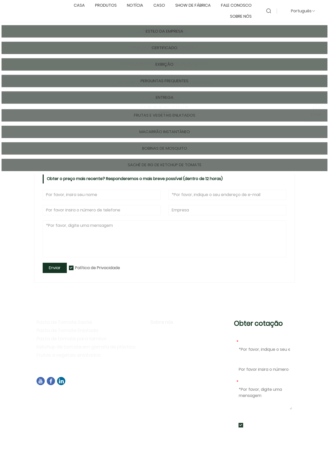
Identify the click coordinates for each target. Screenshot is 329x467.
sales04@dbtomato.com (69, 407)
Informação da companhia (181, 333)
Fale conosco (239, 5)
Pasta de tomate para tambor (71, 338)
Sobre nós (243, 17)
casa (82, 5)
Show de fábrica (195, 5)
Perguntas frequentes (175, 362)
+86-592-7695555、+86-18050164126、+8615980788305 (100, 414)
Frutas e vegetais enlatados (68, 355)
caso (161, 5)
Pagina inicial (53, 71)
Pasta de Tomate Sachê (64, 322)
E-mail (243, 342)
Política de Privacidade (97, 268)
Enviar (55, 268)
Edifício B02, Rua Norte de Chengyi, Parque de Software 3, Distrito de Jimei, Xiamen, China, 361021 (132, 398)
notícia (137, 5)
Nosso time (81, 71)
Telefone (245, 362)
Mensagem (248, 382)
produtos (108, 5)
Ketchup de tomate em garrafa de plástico (86, 347)
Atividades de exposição (178, 355)
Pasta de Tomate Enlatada (67, 330)
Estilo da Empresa (170, 340)
